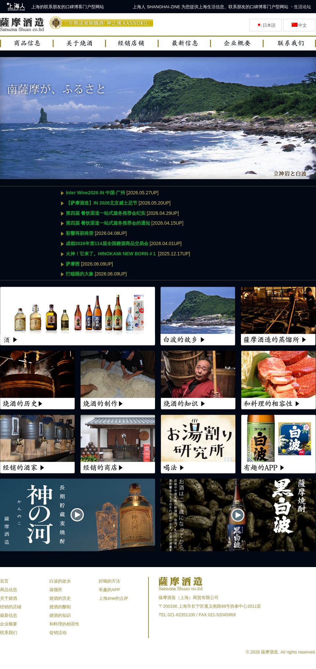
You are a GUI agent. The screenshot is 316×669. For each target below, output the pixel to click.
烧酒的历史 (60, 598)
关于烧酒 (8, 598)
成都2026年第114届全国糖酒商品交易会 (107, 243)
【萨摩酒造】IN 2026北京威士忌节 (101, 203)
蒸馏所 (55, 589)
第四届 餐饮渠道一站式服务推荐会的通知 (108, 223)
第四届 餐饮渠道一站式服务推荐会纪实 (105, 213)
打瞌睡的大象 (79, 273)
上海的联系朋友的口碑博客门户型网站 (67, 6)
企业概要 (8, 623)
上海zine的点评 (113, 598)
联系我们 (8, 632)
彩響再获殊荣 (79, 233)
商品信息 (8, 589)
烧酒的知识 (60, 615)
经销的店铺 (10, 606)
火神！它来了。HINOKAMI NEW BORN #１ (111, 253)
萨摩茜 (73, 264)
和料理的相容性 (64, 623)
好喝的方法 (109, 581)
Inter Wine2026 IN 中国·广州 (95, 192)
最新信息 (8, 615)
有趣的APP (109, 589)
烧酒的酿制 (60, 606)
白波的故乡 (60, 581)
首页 (4, 581)
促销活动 (57, 632)
